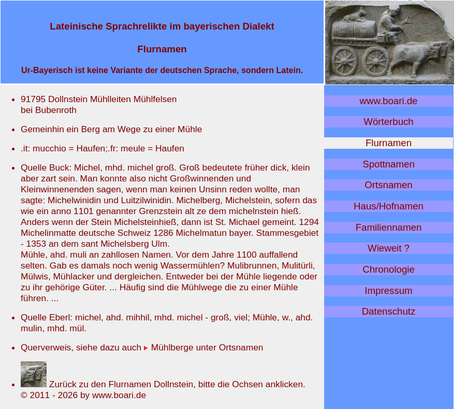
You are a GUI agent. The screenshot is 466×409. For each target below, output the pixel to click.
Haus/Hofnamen (389, 206)
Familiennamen (389, 227)
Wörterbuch (388, 121)
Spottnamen (388, 164)
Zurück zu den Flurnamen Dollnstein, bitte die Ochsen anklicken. (163, 384)
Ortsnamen (388, 184)
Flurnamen (389, 142)
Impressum (388, 290)
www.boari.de (389, 100)
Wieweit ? (389, 248)
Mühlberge (169, 347)
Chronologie (388, 269)
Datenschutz (389, 311)
